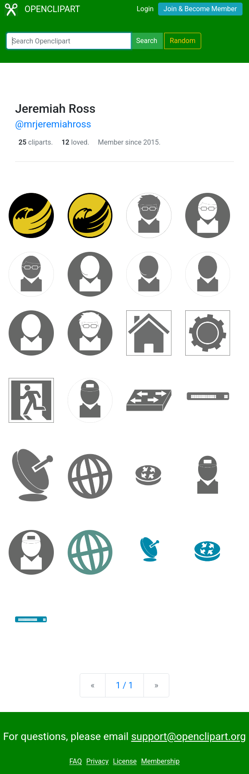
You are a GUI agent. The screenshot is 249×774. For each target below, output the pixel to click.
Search (146, 41)
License (125, 762)
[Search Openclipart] (68, 41)
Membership (160, 762)
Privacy (97, 762)
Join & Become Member (200, 9)
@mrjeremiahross (53, 124)
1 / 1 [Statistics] (125, 685)
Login (145, 9)
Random (183, 41)
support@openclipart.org (188, 737)
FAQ (75, 762)
